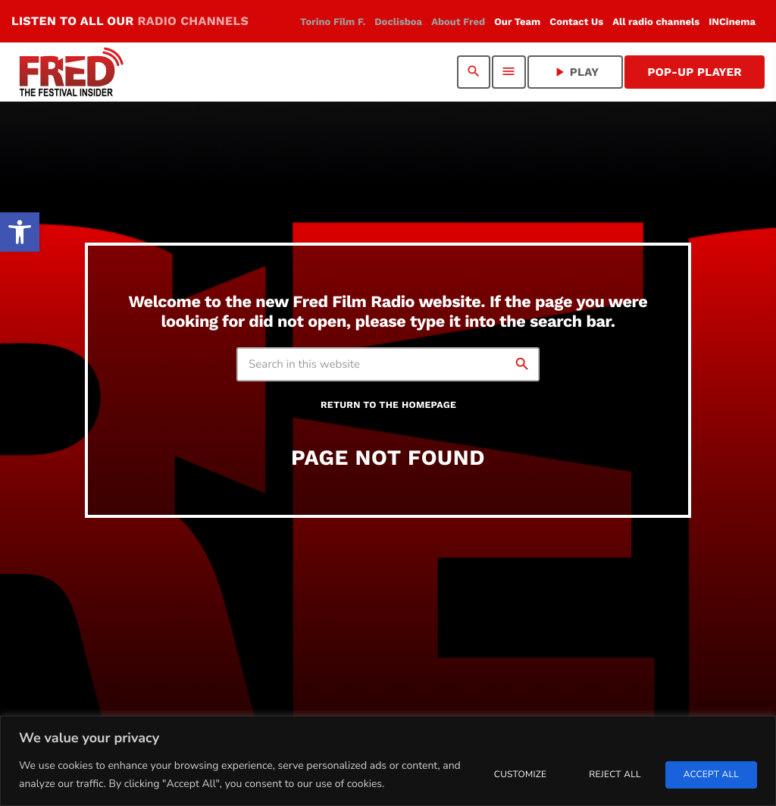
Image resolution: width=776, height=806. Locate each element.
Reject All (614, 775)
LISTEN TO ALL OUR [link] (130, 21)
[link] (19, 232)
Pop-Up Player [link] (694, 72)
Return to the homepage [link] (388, 405)
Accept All (711, 775)
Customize (520, 775)
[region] (388, 761)
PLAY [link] (575, 72)
